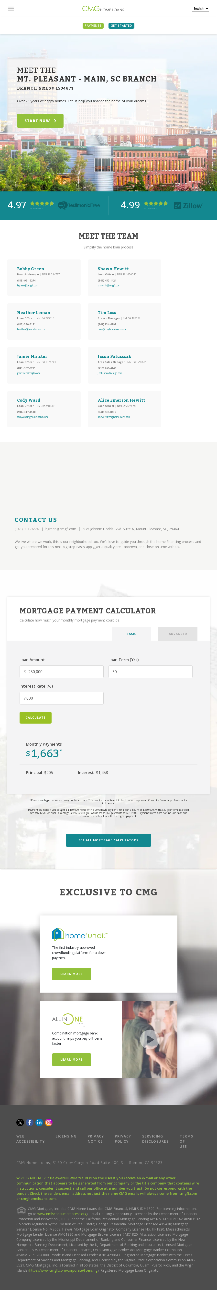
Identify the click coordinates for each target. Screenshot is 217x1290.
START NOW (40, 120)
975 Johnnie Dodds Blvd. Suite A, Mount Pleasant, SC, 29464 (131, 529)
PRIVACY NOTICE (96, 1139)
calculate (35, 717)
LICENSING (66, 1136)
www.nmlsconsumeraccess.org (62, 1213)
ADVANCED (178, 634)
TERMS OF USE (186, 1141)
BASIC (131, 634)
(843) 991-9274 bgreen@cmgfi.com (45, 529)
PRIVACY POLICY (123, 1139)
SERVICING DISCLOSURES (155, 1139)
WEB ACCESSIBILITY (30, 1139)
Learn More (71, 974)
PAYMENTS (93, 25)
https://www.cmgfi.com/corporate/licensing (63, 1270)
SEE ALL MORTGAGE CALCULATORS (108, 840)
